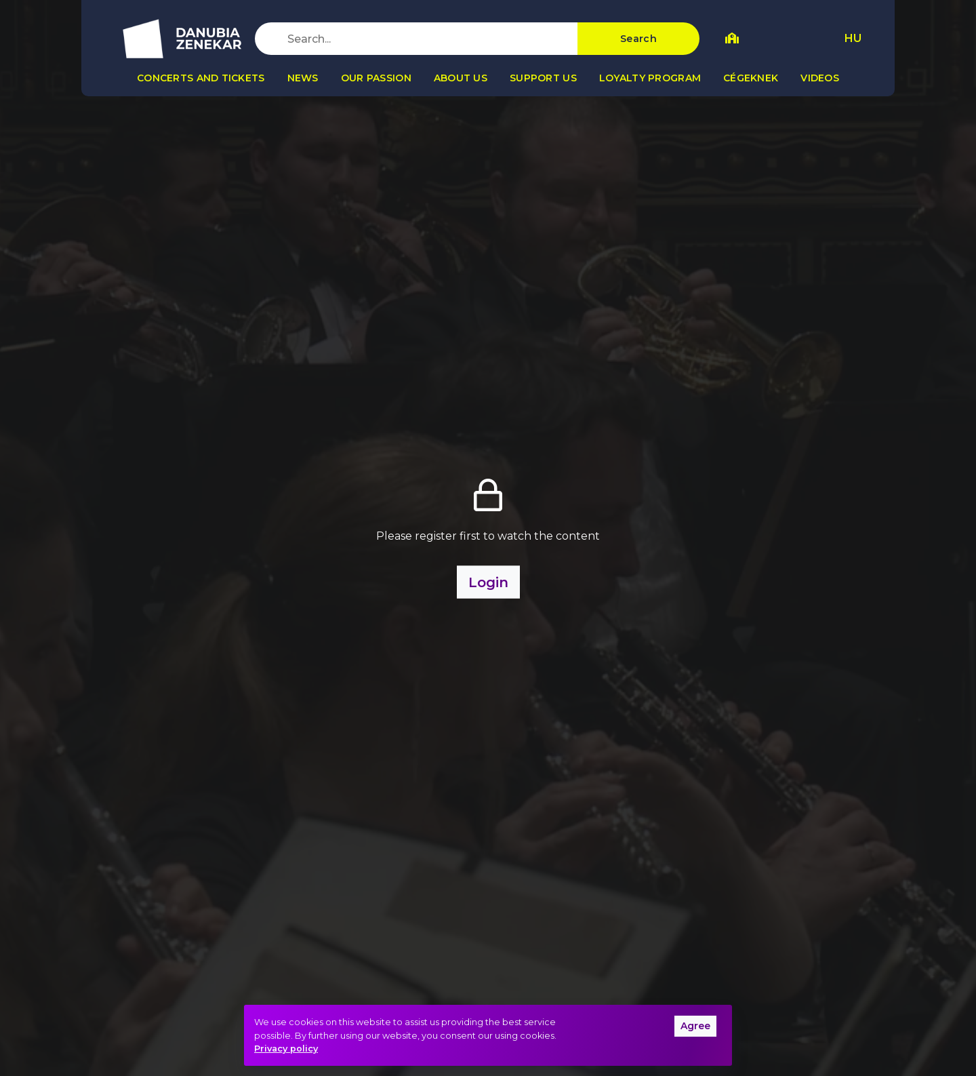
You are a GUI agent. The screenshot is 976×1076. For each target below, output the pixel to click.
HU (853, 38)
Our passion (376, 78)
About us (460, 78)
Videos (819, 78)
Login (488, 582)
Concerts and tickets (201, 78)
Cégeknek (750, 78)
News (303, 78)
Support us (543, 78)
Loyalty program (650, 78)
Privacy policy (286, 1048)
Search (638, 39)
